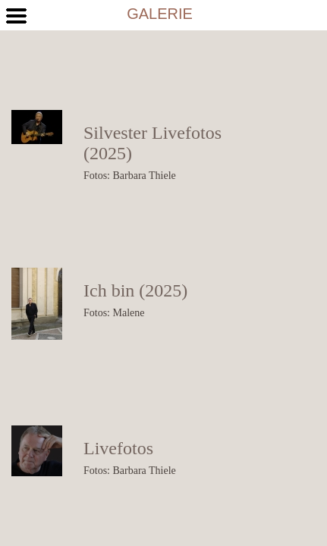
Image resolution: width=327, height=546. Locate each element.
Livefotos (118, 448)
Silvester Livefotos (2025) (152, 143)
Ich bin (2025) (135, 290)
